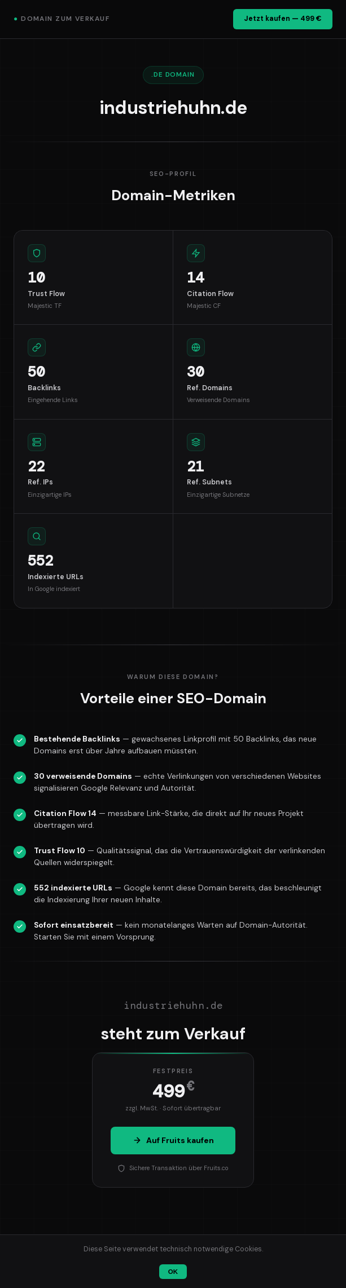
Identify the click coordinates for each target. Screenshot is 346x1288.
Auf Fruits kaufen (173, 1140)
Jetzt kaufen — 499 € (283, 18)
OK (173, 1271)
